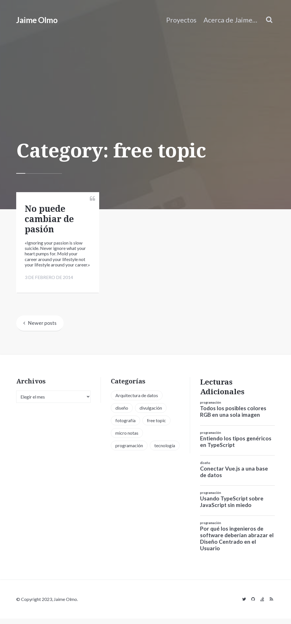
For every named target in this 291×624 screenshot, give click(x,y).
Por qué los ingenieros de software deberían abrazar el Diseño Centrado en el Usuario (237, 544)
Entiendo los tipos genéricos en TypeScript (235, 446)
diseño (205, 468)
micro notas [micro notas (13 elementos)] (126, 438)
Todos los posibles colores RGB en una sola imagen (233, 416)
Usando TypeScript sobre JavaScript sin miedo (231, 507)
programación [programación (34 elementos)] (129, 450)
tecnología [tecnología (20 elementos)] (164, 450)
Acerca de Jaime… (230, 20)
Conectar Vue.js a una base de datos (234, 477)
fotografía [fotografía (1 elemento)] (125, 425)
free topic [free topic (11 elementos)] (156, 425)
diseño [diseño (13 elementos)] (121, 413)
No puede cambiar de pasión (49, 219)
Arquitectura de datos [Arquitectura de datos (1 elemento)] (136, 400)
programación (210, 408)
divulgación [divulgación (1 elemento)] (151, 413)
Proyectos (181, 20)
